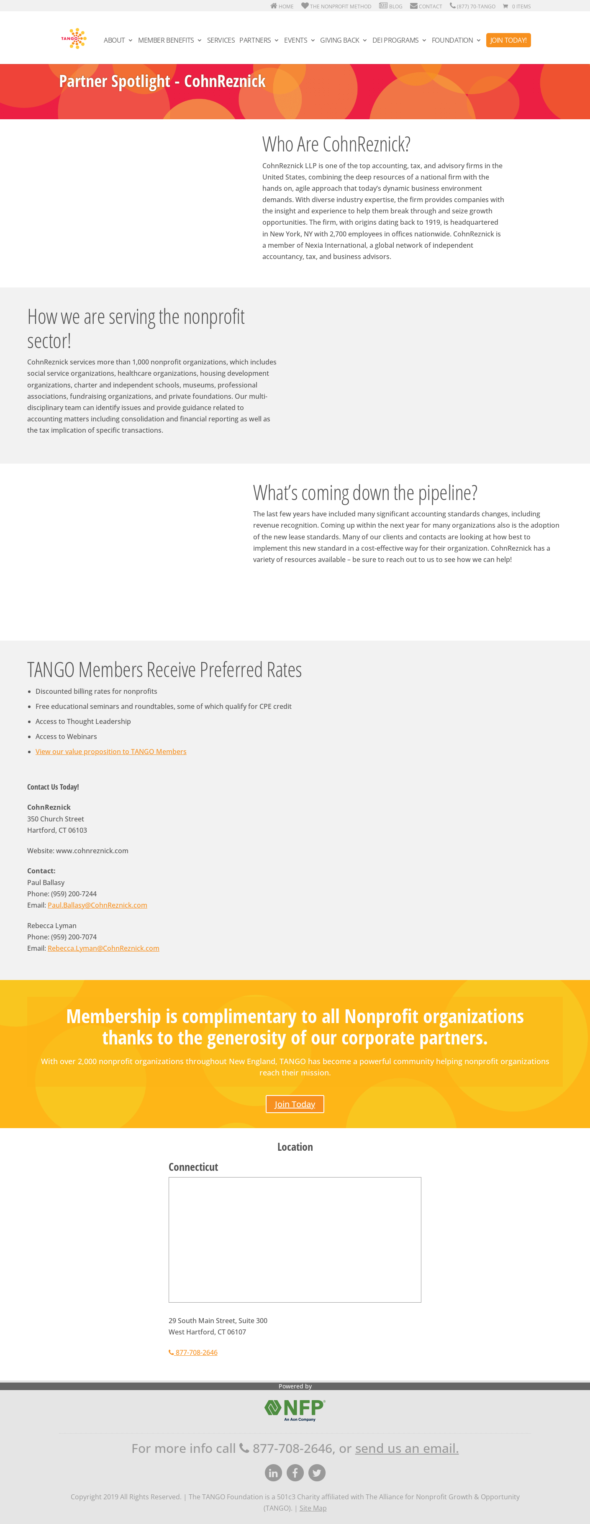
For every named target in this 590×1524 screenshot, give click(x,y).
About (114, 41)
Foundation (452, 41)
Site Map (313, 1508)
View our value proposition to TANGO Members (111, 751)
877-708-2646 (193, 1352)
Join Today (295, 1104)
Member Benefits (166, 41)
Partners (255, 41)
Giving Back (339, 41)
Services (221, 41)
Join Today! (508, 40)
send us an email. (407, 1448)
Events (295, 41)
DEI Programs (395, 41)
